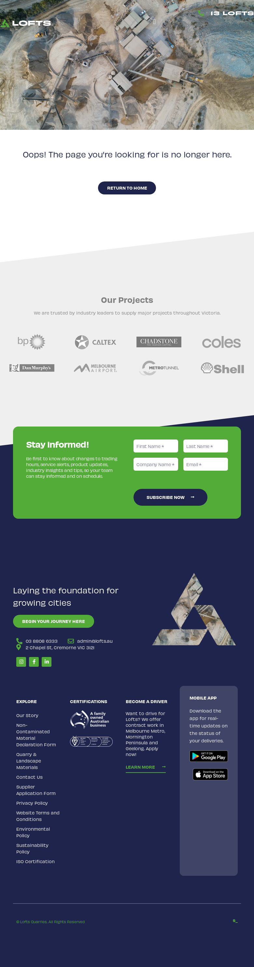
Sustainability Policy (32, 848)
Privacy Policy (32, 803)
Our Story (27, 715)
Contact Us (29, 777)
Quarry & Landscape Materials (28, 760)
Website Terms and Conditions (38, 815)
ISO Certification (35, 861)
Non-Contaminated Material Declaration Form (36, 734)
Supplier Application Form (36, 789)
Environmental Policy (33, 831)
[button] (154, 21)
